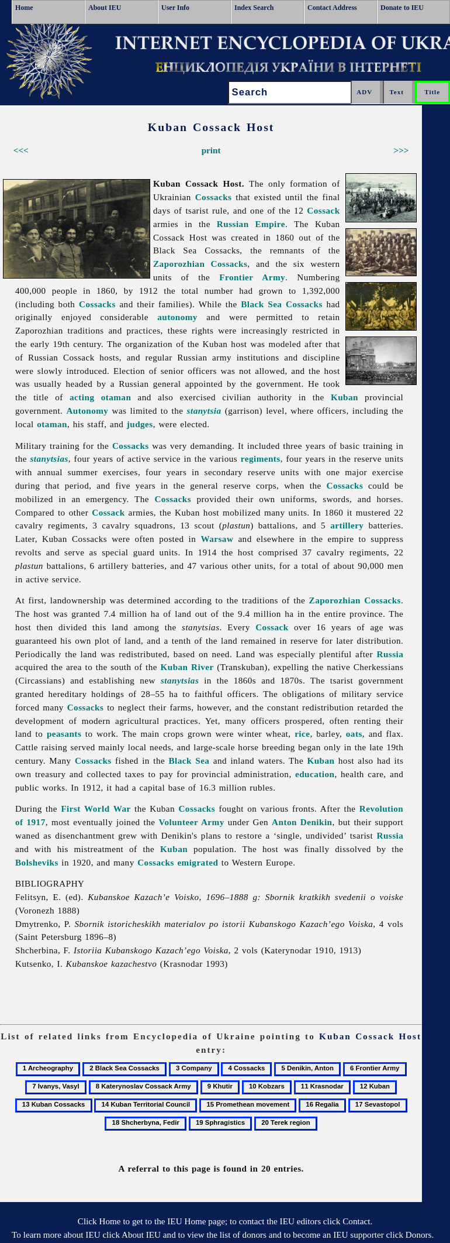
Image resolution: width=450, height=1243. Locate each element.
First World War (95, 808)
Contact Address (332, 8)
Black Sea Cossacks (282, 304)
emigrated (197, 862)
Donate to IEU (402, 8)
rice (302, 734)
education (314, 774)
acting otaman (100, 397)
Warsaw (216, 539)
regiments (261, 458)
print (211, 150)
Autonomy (87, 411)
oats (354, 734)
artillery (347, 525)
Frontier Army (252, 277)
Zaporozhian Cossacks (200, 264)
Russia (389, 654)
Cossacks (213, 197)
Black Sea (189, 760)
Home (24, 8)
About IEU (104, 8)
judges (140, 424)
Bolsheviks (36, 862)
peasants (64, 734)
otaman (52, 424)
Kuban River (187, 667)
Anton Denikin (302, 822)
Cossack (323, 210)
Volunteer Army (191, 822)
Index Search (254, 8)
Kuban (344, 397)
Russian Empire (251, 224)
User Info (175, 8)
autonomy (177, 317)
